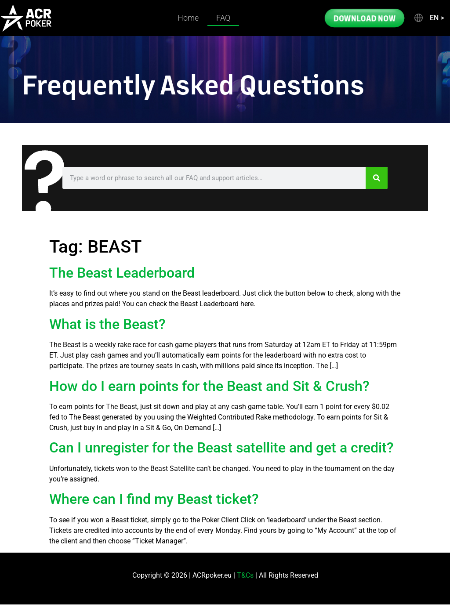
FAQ (223, 17)
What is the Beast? (107, 324)
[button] (428, 18)
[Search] (377, 178)
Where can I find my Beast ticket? (154, 499)
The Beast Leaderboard (122, 272)
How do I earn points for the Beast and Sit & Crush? (209, 386)
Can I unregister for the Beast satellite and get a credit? (221, 447)
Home (188, 17)
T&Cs (245, 575)
